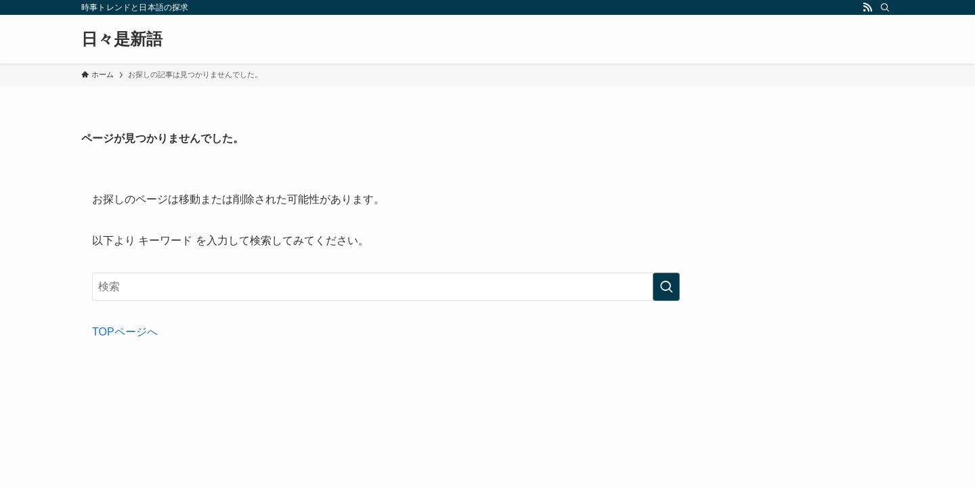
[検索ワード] (386, 287)
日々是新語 (121, 39)
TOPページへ (125, 332)
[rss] (867, 7)
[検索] (885, 7)
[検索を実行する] (666, 287)
